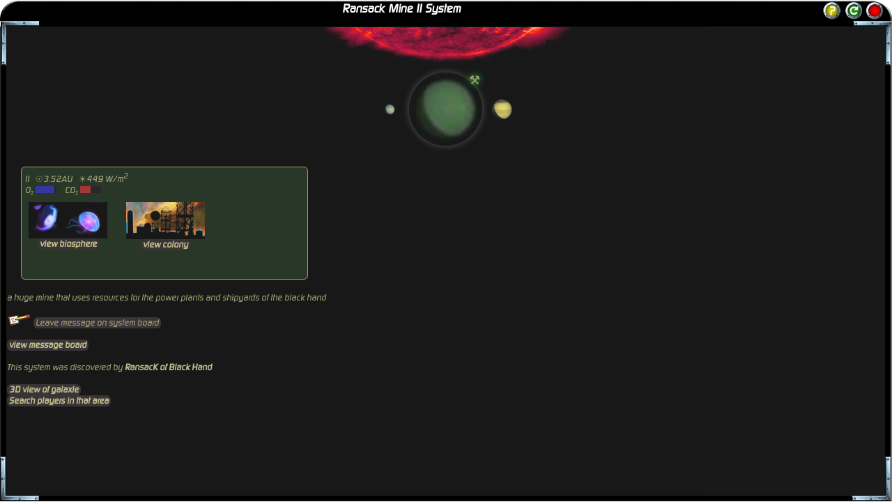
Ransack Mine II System (401, 9)
